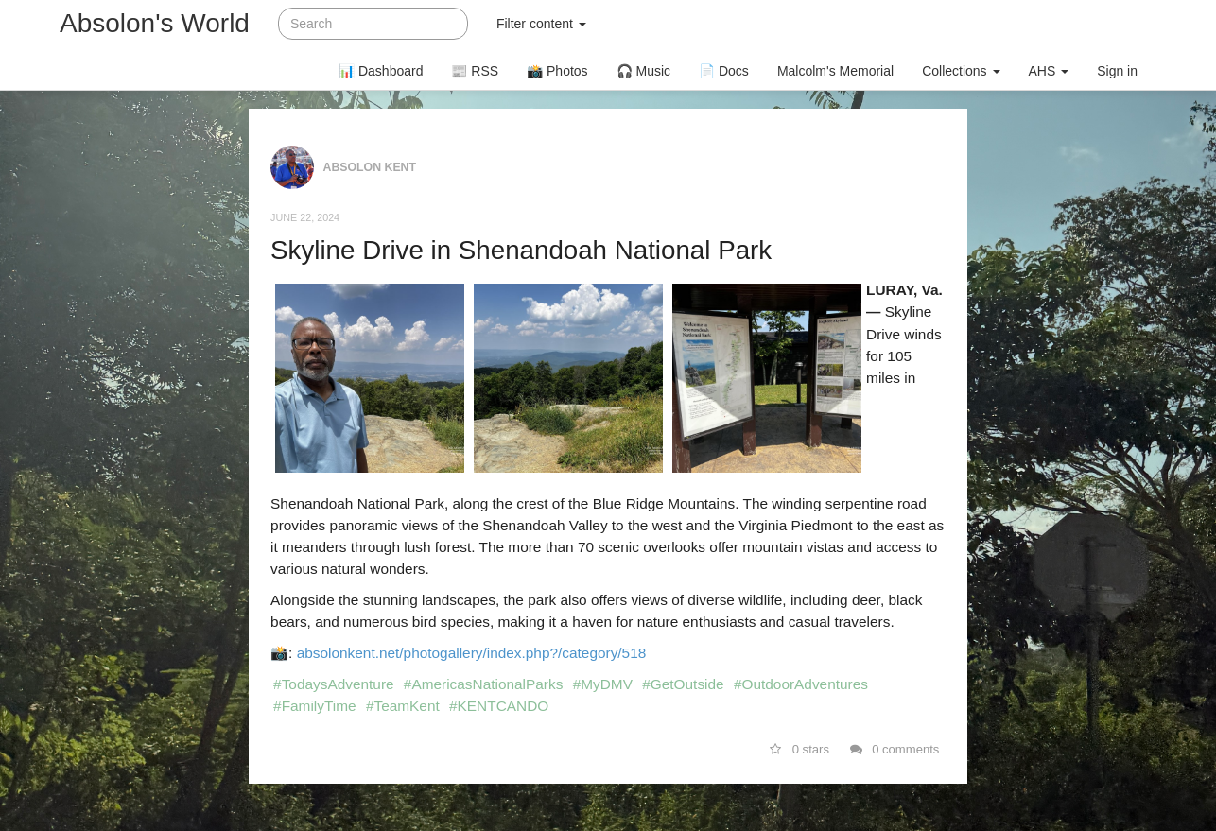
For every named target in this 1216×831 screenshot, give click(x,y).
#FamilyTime (314, 706)
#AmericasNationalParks (484, 684)
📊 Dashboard (381, 70)
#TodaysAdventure (333, 684)
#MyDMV (603, 684)
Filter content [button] (541, 23)
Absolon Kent (370, 167)
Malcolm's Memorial (835, 70)
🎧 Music (643, 70)
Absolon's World (155, 23)
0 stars (799, 749)
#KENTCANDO (498, 706)
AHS (1049, 70)
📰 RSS (474, 70)
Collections (960, 70)
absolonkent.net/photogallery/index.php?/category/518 (472, 653)
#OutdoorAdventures (801, 684)
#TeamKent (403, 706)
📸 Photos (557, 70)
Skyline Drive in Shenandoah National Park (521, 250)
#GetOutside (682, 684)
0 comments (895, 749)
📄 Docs (724, 70)
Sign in (1117, 70)
